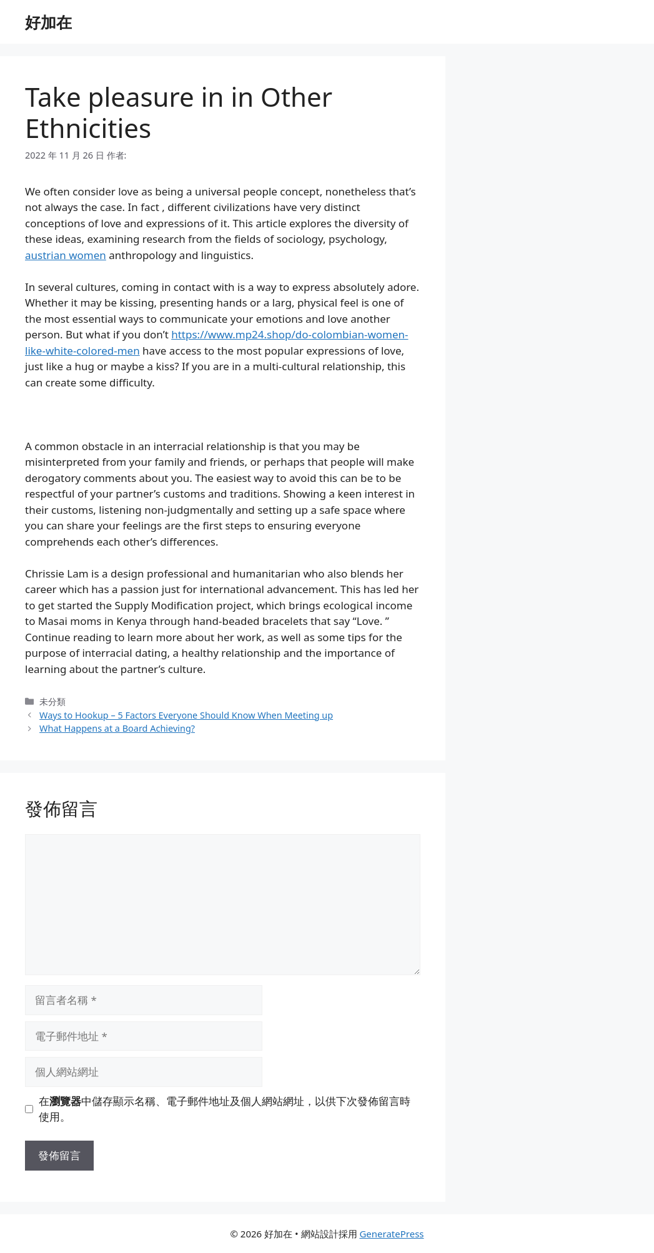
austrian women (65, 255)
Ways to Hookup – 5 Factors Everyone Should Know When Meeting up (186, 715)
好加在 (48, 21)
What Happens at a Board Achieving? (117, 728)
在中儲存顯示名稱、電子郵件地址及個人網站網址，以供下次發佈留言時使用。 (224, 1109)
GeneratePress (391, 1233)
